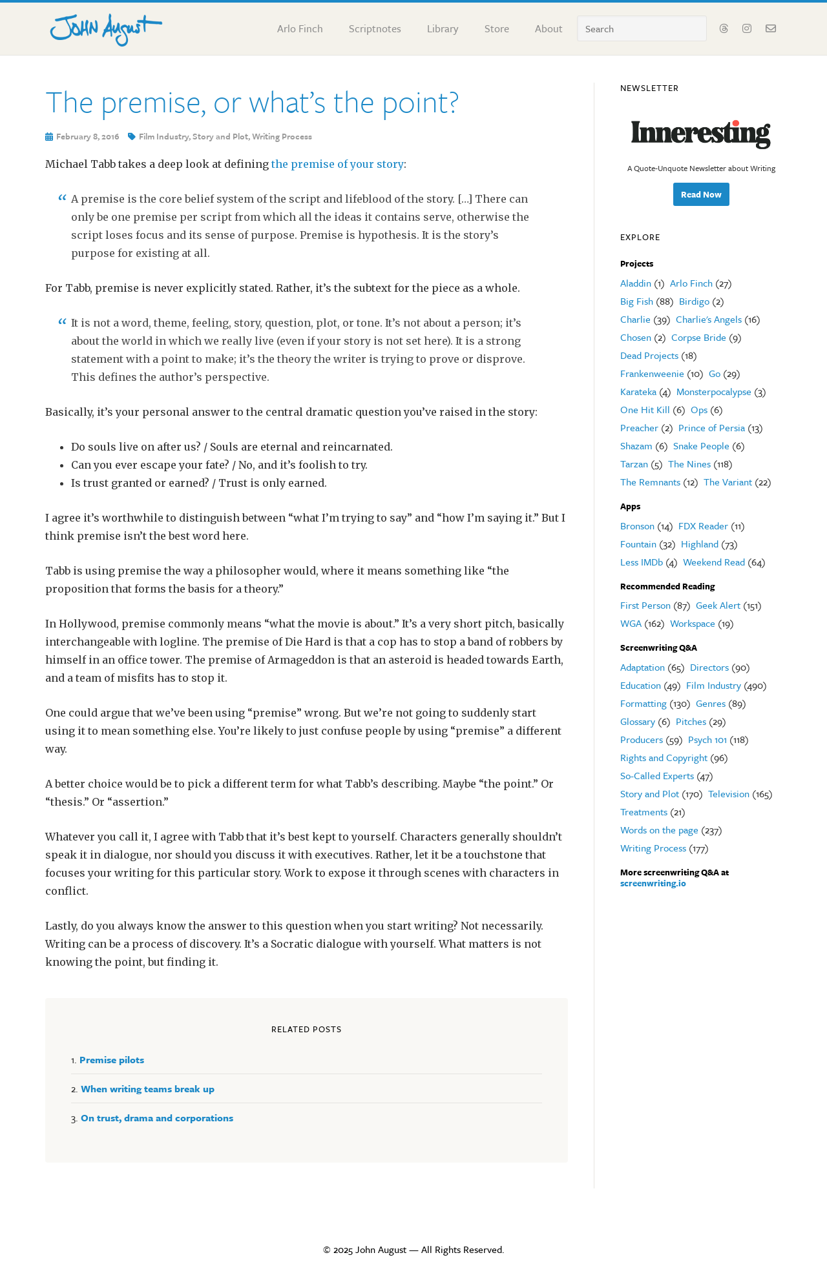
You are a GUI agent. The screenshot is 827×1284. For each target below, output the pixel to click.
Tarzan (634, 463)
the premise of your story (337, 164)
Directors (709, 667)
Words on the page (659, 829)
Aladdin (635, 283)
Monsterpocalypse (713, 391)
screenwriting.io (653, 883)
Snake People (701, 445)
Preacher (639, 427)
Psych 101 (707, 739)
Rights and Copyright (663, 757)
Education (640, 685)
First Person (645, 605)
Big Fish (636, 301)
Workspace (692, 623)
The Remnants (650, 481)
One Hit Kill (645, 409)
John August (106, 27)
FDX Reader (703, 525)
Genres (711, 703)
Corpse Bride (698, 337)
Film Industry (164, 136)
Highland (699, 543)
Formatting (643, 703)
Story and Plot (220, 136)
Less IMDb (641, 562)
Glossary (637, 721)
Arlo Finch (691, 283)
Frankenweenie (652, 373)
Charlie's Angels (709, 319)
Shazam (636, 445)
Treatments (643, 811)
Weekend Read (714, 562)
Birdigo (694, 301)
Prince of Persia (711, 427)
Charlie (635, 319)
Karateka (638, 391)
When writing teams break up (148, 1088)
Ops (699, 409)
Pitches (691, 721)
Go (714, 373)
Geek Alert (718, 605)
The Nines (689, 463)
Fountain (638, 543)
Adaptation (642, 667)
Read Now (701, 194)
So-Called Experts (657, 775)
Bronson (637, 525)
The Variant (728, 481)
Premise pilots (111, 1059)
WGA (631, 623)
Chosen (635, 337)
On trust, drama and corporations (157, 1117)
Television (728, 793)
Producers (641, 739)
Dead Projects (649, 355)
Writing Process (282, 136)
